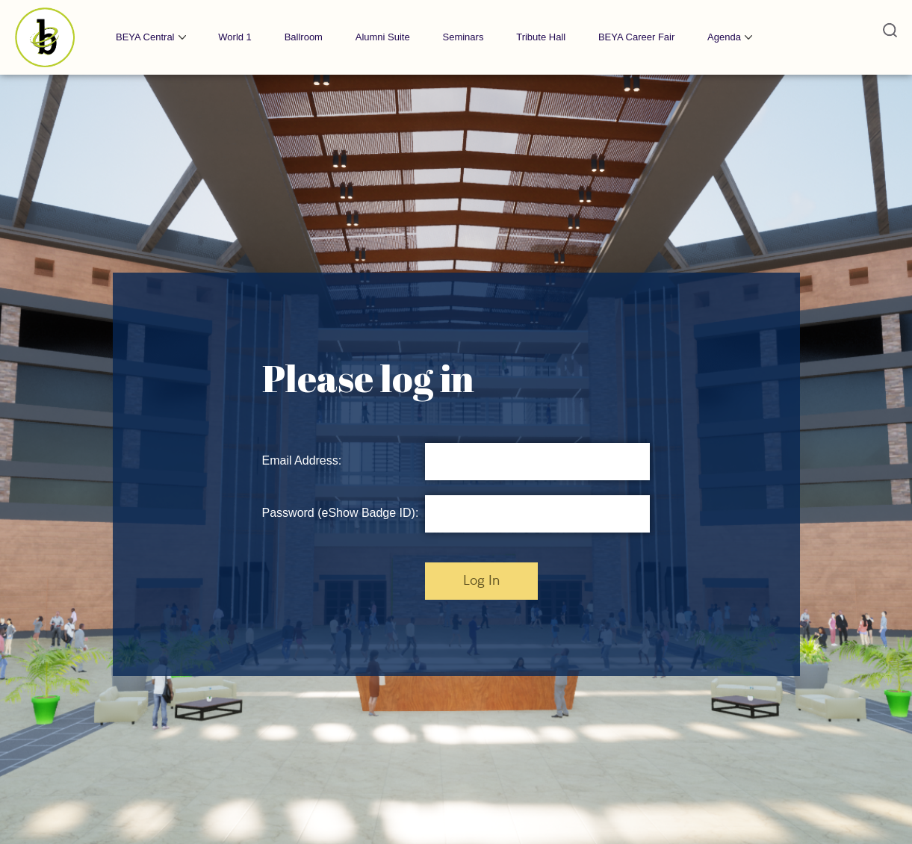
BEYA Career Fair (636, 37)
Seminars (462, 37)
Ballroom (304, 37)
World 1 (235, 37)
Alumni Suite (383, 37)
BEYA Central (145, 37)
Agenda (724, 37)
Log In (481, 581)
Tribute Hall (540, 37)
